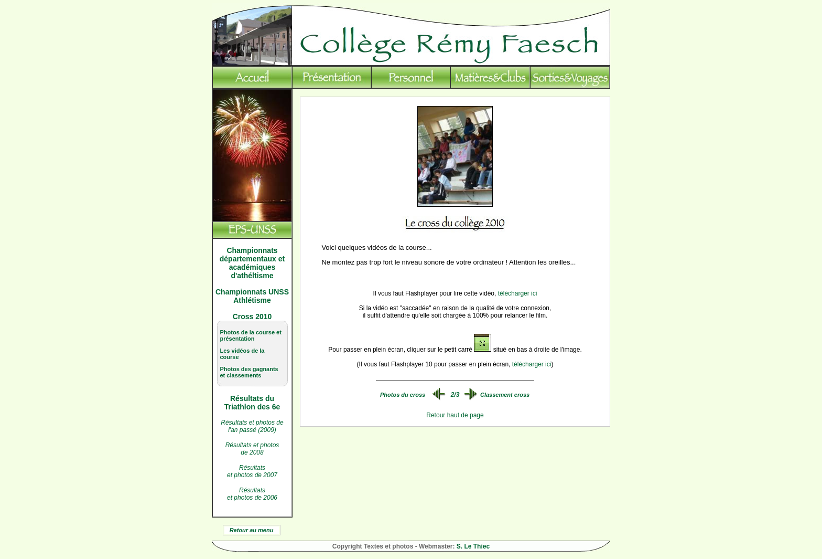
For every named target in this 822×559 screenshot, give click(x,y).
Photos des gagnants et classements (249, 372)
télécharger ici (517, 293)
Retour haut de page (454, 415)
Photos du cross (402, 395)
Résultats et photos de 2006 (252, 494)
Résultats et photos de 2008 (252, 448)
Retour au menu (252, 530)
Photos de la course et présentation (251, 335)
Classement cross (504, 395)
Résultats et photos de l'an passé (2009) (252, 426)
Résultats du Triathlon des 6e (252, 402)
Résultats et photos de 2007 (252, 471)
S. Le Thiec (473, 546)
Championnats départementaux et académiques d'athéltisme (252, 263)
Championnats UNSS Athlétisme (252, 296)
